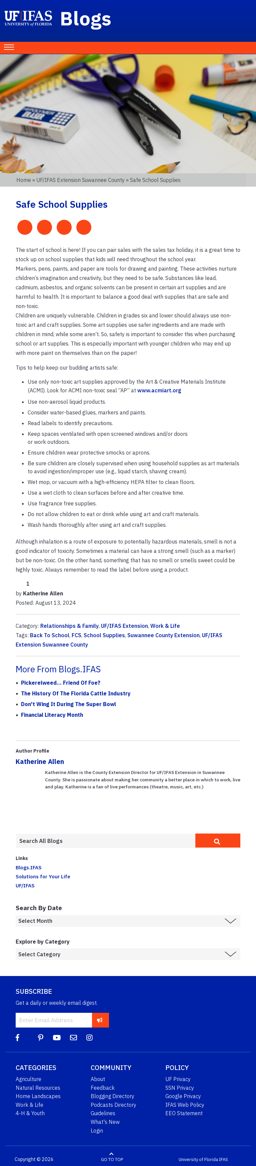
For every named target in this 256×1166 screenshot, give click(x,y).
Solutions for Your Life (43, 876)
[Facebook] (17, 1037)
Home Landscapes (38, 1096)
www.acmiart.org (159, 390)
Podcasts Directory (113, 1104)
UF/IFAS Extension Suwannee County (80, 180)
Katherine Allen (40, 761)
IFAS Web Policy (184, 1104)
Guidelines (103, 1113)
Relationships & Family (69, 625)
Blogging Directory (112, 1096)
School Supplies (104, 635)
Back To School (49, 635)
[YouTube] (57, 1037)
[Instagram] (89, 1037)
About (98, 1079)
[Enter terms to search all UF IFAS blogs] (105, 841)
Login (97, 1130)
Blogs (86, 18)
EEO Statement (184, 1113)
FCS (76, 635)
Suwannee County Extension (163, 635)
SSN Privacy (179, 1087)
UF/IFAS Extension (124, 625)
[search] (217, 841)
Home (23, 180)
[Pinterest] (40, 1037)
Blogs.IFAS (29, 867)
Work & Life (165, 625)
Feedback (103, 1087)
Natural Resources (38, 1087)
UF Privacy (178, 1079)
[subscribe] (100, 1020)
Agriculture (28, 1079)
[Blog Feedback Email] (73, 1037)
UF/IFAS (25, 885)
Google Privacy (183, 1096)
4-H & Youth (30, 1113)
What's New (105, 1122)
